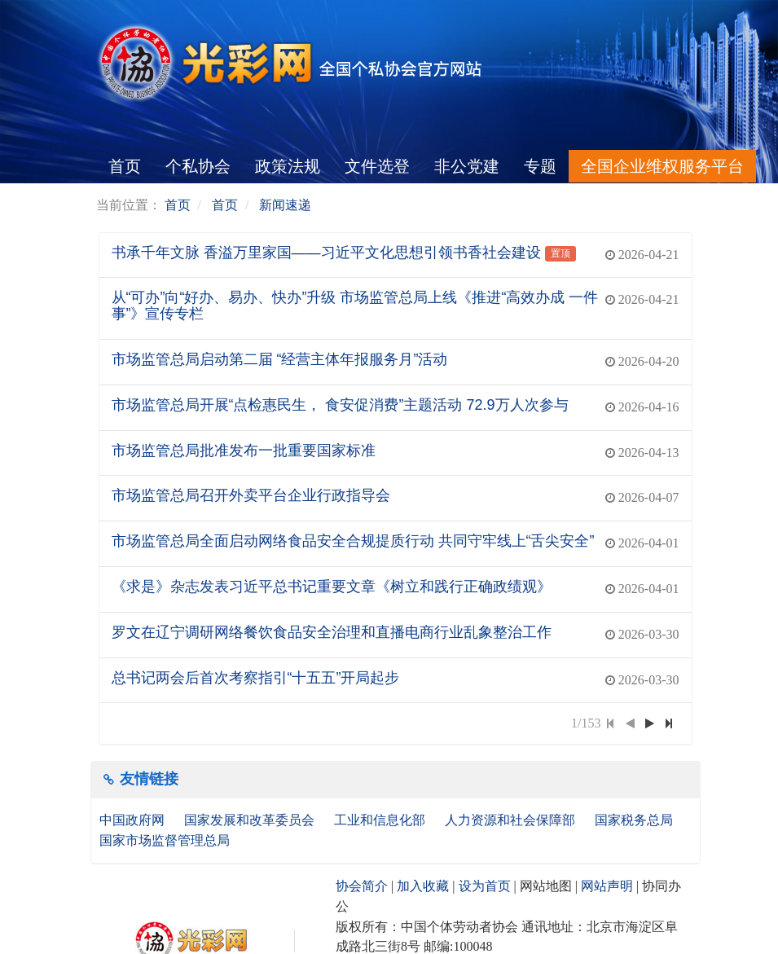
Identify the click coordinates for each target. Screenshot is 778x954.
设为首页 (485, 886)
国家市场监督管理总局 (164, 840)
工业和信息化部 (381, 820)
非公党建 (466, 166)
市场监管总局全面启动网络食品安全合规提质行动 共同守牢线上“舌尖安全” (353, 541)
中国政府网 (133, 820)
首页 (124, 166)
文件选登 (377, 166)
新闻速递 (285, 205)
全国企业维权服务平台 (662, 166)
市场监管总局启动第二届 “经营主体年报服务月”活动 (280, 359)
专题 (540, 166)
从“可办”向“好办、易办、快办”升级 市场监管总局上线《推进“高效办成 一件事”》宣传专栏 (355, 305)
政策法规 (287, 166)
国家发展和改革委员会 (251, 820)
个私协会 (198, 166)
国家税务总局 (635, 820)
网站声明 (607, 886)
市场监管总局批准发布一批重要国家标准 (244, 450)
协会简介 (362, 886)
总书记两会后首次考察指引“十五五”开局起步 (256, 678)
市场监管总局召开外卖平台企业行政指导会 (251, 495)
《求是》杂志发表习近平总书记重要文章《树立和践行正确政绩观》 (332, 586)
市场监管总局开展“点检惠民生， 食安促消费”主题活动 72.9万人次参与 (340, 405)
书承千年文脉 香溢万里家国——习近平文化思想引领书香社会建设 (326, 252)
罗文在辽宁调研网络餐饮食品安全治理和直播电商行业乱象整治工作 (332, 632)
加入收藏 (423, 886)
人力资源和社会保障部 (511, 820)
